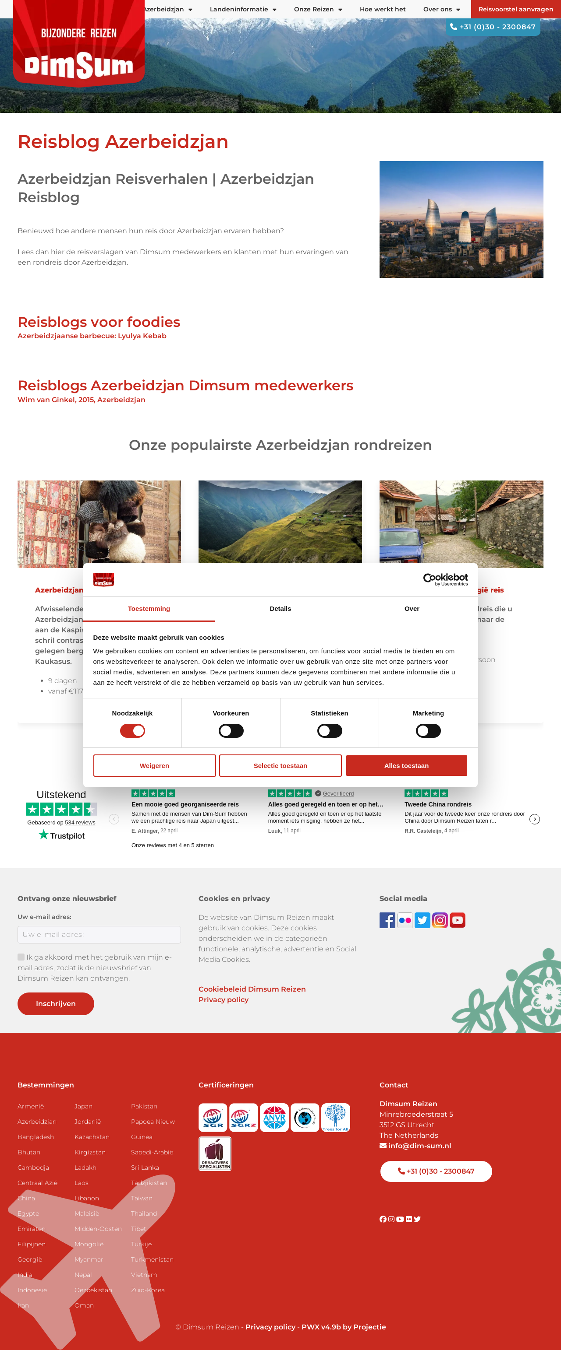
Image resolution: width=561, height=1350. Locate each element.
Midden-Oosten (98, 1229)
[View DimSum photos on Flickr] (406, 919)
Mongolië (89, 1244)
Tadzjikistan (149, 1183)
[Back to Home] (79, 44)
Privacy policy (224, 1000)
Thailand (144, 1213)
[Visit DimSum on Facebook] (388, 919)
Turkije (141, 1244)
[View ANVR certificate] (275, 1115)
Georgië (30, 1259)
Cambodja (33, 1167)
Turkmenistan (152, 1259)
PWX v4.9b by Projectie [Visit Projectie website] (344, 1327)
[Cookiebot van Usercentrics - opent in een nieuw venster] (429, 579)
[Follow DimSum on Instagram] (441, 919)
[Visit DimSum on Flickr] (410, 1219)
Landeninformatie (243, 9)
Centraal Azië (37, 1183)
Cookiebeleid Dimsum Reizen (252, 989)
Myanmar (89, 1259)
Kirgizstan (90, 1152)
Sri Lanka (145, 1167)
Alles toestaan (406, 765)
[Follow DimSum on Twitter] (423, 919)
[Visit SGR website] (214, 1115)
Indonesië (32, 1290)
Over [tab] (412, 608)
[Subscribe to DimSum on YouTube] (457, 919)
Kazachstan (92, 1137)
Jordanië (88, 1122)
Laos (82, 1183)
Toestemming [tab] (149, 608)
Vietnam (144, 1275)
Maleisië (87, 1213)
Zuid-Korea (148, 1290)
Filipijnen (32, 1244)
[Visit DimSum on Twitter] (417, 1219)
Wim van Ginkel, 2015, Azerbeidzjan (82, 400)
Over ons (441, 9)
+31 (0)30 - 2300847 (493, 27)
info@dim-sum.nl (415, 1146)
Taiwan (142, 1198)
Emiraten (32, 1229)
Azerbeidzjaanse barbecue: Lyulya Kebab (93, 336)
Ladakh (85, 1167)
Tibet (138, 1229)
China (26, 1198)
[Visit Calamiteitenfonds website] (306, 1115)
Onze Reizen (318, 9)
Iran (23, 1305)
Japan (83, 1106)
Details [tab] (280, 608)
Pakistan (144, 1106)
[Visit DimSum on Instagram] (392, 1219)
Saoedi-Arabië (152, 1152)
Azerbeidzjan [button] (167, 9)
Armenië (31, 1106)
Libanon (87, 1198)
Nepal (83, 1275)
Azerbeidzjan (37, 1122)
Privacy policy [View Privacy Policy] (270, 1327)
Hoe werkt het (383, 9)
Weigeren (154, 765)
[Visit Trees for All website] (335, 1115)
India (25, 1275)
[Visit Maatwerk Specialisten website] (215, 1151)
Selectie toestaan (281, 765)
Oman (84, 1305)
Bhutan (29, 1152)
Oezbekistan (93, 1290)
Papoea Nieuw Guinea (153, 1129)
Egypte (28, 1213)
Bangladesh (36, 1137)
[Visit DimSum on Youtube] (401, 1219)
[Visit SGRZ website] (244, 1115)
